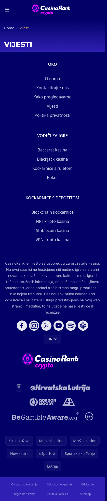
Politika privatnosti (52, 115)
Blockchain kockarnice (52, 212)
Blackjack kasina (52, 159)
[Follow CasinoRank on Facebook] (22, 325)
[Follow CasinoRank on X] (46, 325)
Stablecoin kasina (52, 230)
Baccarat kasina (52, 150)
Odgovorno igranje (59, 484)
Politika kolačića (57, 494)
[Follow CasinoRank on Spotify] (71, 325)
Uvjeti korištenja (24, 494)
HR (52, 339)
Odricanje (87, 484)
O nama (52, 78)
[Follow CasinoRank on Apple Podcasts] (83, 325)
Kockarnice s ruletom (52, 168)
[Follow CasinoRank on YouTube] (59, 325)
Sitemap (85, 494)
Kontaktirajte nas (52, 88)
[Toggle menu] (7, 10)
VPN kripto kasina (53, 239)
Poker (52, 177)
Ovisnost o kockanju (24, 484)
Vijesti (52, 106)
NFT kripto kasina (52, 221)
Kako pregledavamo (52, 97)
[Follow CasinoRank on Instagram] (34, 325)
